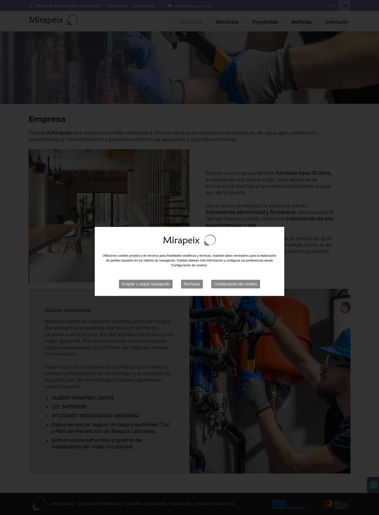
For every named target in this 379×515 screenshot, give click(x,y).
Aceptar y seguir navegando (146, 286)
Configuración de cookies (235, 286)
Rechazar (192, 286)
